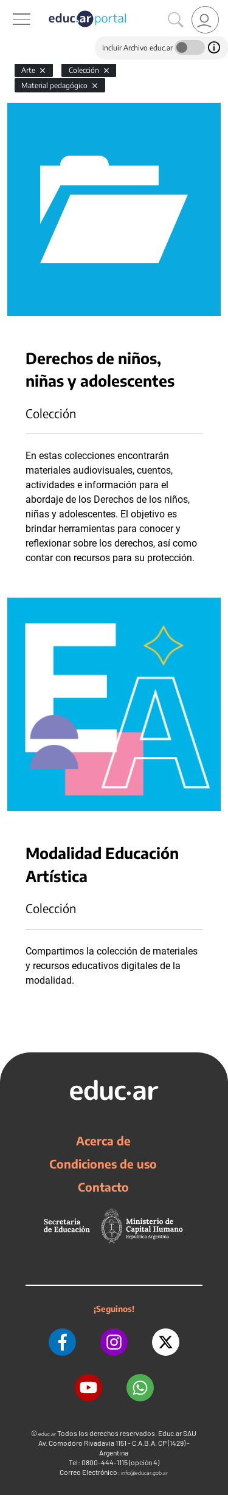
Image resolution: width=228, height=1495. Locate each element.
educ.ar (47, 1434)
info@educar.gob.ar (144, 1472)
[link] (205, 19)
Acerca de (103, 1140)
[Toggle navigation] (11, 7)
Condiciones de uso (103, 1163)
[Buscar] (176, 20)
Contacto (103, 1186)
